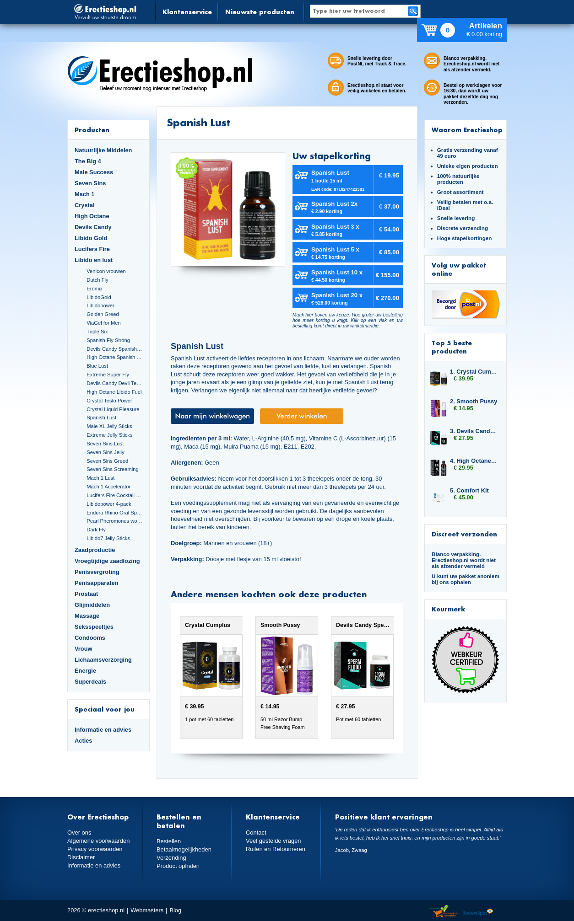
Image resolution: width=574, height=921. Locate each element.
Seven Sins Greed (107, 461)
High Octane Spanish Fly (114, 357)
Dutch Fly (97, 280)
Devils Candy (93, 227)
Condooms (90, 637)
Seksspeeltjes (94, 626)
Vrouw (83, 648)
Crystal (85, 205)
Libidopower (100, 305)
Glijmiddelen (92, 604)
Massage (87, 615)
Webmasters (146, 910)
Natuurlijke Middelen (103, 150)
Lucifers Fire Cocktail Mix (114, 495)
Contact (256, 832)
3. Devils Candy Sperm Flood (474, 431)
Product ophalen (178, 865)
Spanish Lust (101, 417)
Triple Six (97, 331)
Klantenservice (187, 12)
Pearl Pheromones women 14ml (114, 521)
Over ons (79, 832)
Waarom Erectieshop (467, 130)
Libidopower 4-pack (109, 504)
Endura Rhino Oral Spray (114, 512)
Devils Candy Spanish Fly (114, 349)
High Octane (92, 216)
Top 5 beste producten (452, 347)
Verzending (171, 857)
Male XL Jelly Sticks (109, 426)
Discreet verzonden (464, 534)
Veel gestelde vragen (273, 840)
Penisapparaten (97, 582)
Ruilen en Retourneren (275, 849)
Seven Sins (90, 183)
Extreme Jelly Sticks (109, 435)
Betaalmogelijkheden (184, 849)
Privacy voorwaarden (94, 849)
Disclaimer (81, 857)
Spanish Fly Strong (108, 340)
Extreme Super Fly (108, 374)
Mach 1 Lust (100, 478)
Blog (175, 910)
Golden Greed (103, 314)
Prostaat (86, 593)
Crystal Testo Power (109, 400)
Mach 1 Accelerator (108, 486)
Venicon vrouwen (106, 271)
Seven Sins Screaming (113, 469)
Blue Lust (97, 366)
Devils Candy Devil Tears (114, 383)
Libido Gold (91, 238)
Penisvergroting (97, 571)
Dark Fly (96, 529)
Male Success (94, 172)
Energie (85, 670)
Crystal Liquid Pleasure (113, 409)
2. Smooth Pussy (473, 401)
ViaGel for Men (104, 323)
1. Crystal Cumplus (474, 371)
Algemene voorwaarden (98, 840)
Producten (92, 130)
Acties (83, 740)
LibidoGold (99, 297)
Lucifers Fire (92, 249)
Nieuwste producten (259, 12)
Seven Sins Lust (105, 443)
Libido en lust (94, 260)
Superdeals (90, 681)
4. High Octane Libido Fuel (474, 460)
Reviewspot (478, 911)
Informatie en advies (103, 729)
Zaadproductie (95, 549)
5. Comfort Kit (469, 490)
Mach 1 (85, 194)
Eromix (95, 288)
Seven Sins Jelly (105, 452)
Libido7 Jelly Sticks (108, 538)
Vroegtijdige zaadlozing (107, 560)
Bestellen (169, 841)
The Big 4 (88, 161)
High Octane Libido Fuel (114, 392)
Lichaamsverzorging (103, 659)
